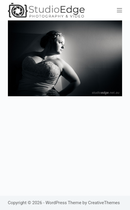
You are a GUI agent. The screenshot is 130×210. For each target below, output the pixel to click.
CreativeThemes (104, 202)
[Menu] (119, 10)
